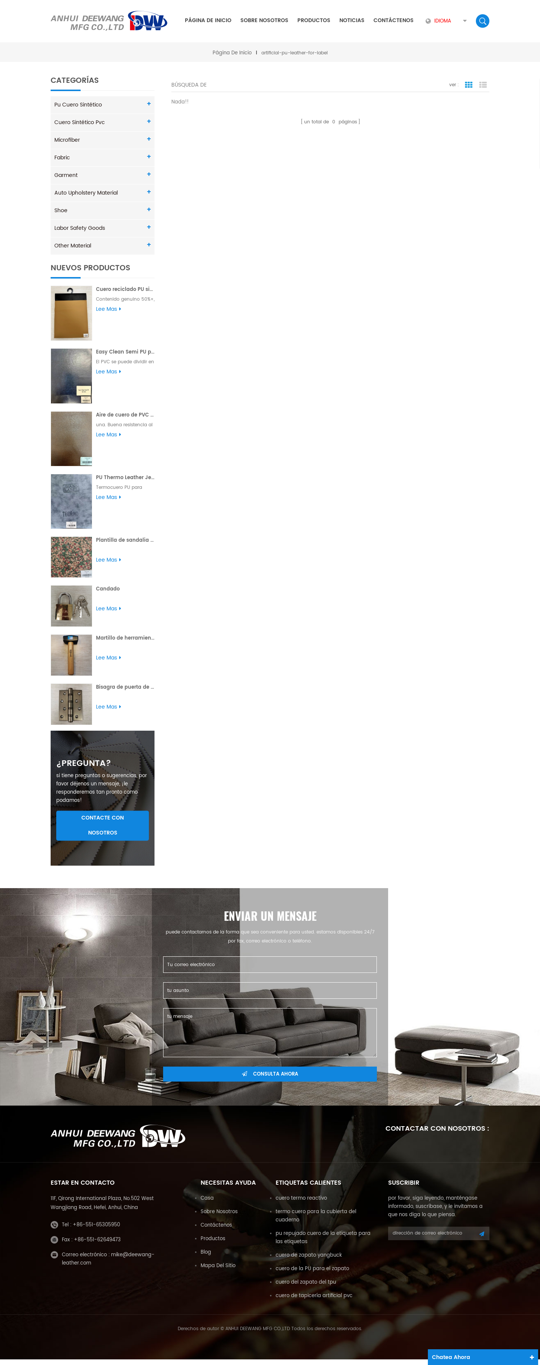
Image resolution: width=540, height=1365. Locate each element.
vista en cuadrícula (468, 85)
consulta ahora (270, 1080)
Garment (66, 175)
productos (213, 1244)
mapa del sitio (218, 1271)
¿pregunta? (83, 769)
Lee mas (108, 309)
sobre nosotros (264, 20)
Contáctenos (394, 20)
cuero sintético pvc (79, 122)
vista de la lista (483, 85)
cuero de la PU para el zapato (312, 1274)
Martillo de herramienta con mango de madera (125, 638)
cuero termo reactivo (301, 1204)
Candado (108, 589)
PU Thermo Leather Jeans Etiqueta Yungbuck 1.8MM (125, 477)
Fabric (62, 157)
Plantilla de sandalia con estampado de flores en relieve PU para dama (125, 540)
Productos (313, 20)
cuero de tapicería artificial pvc (314, 1301)
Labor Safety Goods (79, 228)
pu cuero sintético (78, 104)
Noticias (351, 20)
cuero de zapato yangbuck (309, 1261)
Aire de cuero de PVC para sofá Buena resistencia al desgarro (125, 415)
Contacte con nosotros (102, 831)
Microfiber (67, 140)
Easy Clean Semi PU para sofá (125, 352)
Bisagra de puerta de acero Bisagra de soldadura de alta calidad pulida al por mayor (125, 687)
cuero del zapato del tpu (306, 1288)
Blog (206, 1258)
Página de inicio (208, 20)
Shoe (61, 210)
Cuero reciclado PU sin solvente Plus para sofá (125, 290)
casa (207, 1204)
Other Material (72, 245)
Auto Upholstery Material (86, 193)
